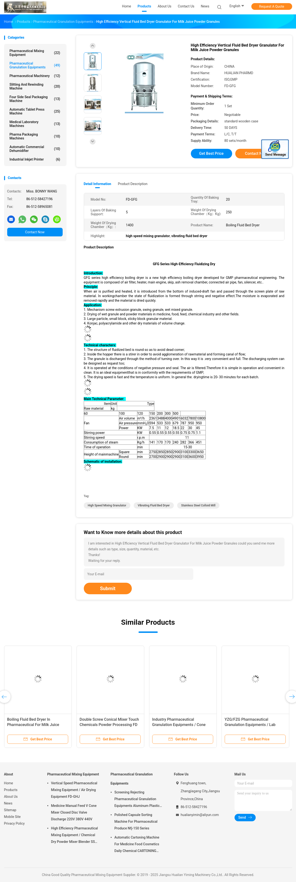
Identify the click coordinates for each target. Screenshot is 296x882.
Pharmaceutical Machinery (35, 75)
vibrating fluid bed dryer (154, 505)
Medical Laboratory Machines (35, 124)
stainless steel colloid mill (198, 505)
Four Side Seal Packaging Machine (35, 99)
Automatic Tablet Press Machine (35, 111)
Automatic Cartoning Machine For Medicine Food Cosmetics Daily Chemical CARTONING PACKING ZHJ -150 (137, 844)
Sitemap (10, 810)
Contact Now (35, 232)
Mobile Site (12, 817)
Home (8, 783)
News (8, 803)
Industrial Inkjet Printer (35, 159)
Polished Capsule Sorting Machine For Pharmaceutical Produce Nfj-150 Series (136, 821)
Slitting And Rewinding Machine (35, 86)
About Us (11, 796)
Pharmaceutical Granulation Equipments (35, 65)
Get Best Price (211, 153)
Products (11, 790)
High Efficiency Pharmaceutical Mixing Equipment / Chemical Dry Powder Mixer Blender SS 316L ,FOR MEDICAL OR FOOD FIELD (74, 835)
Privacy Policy (14, 823)
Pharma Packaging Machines (35, 136)
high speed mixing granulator (107, 505)
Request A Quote (271, 6)
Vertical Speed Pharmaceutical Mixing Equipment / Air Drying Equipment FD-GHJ (74, 789)
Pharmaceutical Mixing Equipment (35, 53)
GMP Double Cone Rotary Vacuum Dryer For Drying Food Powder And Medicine (36, 724)
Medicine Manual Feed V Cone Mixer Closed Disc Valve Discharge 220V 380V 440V (74, 812)
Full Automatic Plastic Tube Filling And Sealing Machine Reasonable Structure (181, 724)
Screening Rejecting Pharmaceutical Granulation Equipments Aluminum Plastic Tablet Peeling (137, 799)
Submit (107, 588)
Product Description (132, 184)
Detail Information (97, 184)
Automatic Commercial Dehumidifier (35, 149)
